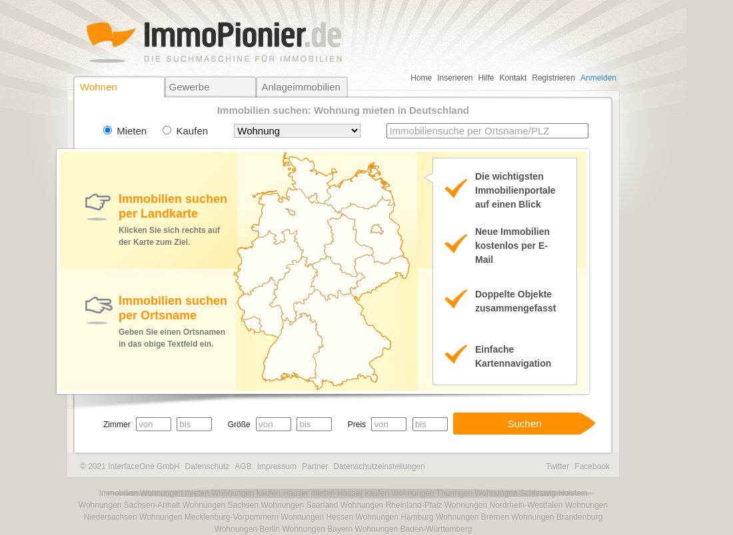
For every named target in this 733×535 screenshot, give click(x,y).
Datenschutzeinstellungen (378, 466)
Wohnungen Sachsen (221, 505)
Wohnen (98, 86)
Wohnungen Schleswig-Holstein (530, 493)
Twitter (557, 466)
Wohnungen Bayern (317, 529)
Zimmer (117, 424)
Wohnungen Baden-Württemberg (413, 529)
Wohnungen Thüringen (431, 493)
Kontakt (513, 78)
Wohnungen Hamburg (394, 517)
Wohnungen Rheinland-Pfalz (391, 505)
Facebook (592, 466)
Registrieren (553, 78)
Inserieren (454, 78)
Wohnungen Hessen (317, 517)
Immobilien (118, 493)
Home (421, 78)
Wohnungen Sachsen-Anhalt (130, 505)
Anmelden (598, 78)
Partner (315, 466)
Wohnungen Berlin (248, 529)
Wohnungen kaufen (246, 493)
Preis (357, 424)
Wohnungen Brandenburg (556, 517)
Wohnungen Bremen (472, 517)
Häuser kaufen (363, 493)
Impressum (277, 466)
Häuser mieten (309, 493)
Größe (239, 424)
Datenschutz (207, 466)
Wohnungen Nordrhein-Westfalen (503, 505)
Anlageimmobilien (300, 86)
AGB (243, 466)
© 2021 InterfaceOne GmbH (130, 466)
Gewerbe (189, 86)
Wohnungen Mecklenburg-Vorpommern (209, 517)
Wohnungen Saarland (300, 505)
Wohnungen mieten (174, 493)
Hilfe (486, 78)
